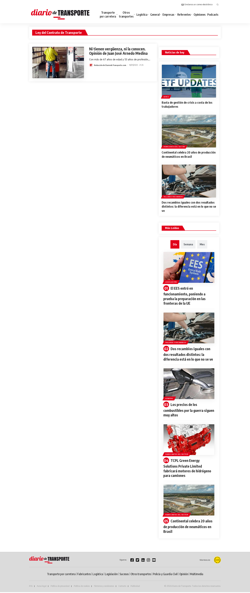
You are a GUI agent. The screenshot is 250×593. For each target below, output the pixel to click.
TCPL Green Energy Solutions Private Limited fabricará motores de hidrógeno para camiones (188, 469)
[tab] (174, 243)
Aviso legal (41, 587)
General (170, 400)
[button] (217, 4)
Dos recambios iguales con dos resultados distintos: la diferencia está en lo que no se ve (188, 206)
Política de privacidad (60, 587)
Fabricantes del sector (174, 146)
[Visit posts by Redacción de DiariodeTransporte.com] (91, 65)
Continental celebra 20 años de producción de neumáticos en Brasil (186, 154)
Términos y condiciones (104, 587)
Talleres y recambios (173, 196)
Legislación (172, 281)
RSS (30, 587)
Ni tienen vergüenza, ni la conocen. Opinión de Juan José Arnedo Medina (119, 51)
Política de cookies (82, 587)
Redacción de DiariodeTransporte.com (110, 65)
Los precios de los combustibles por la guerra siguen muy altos (184, 412)
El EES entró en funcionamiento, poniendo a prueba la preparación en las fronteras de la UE (185, 295)
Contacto (122, 587)
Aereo (166, 97)
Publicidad (135, 587)
